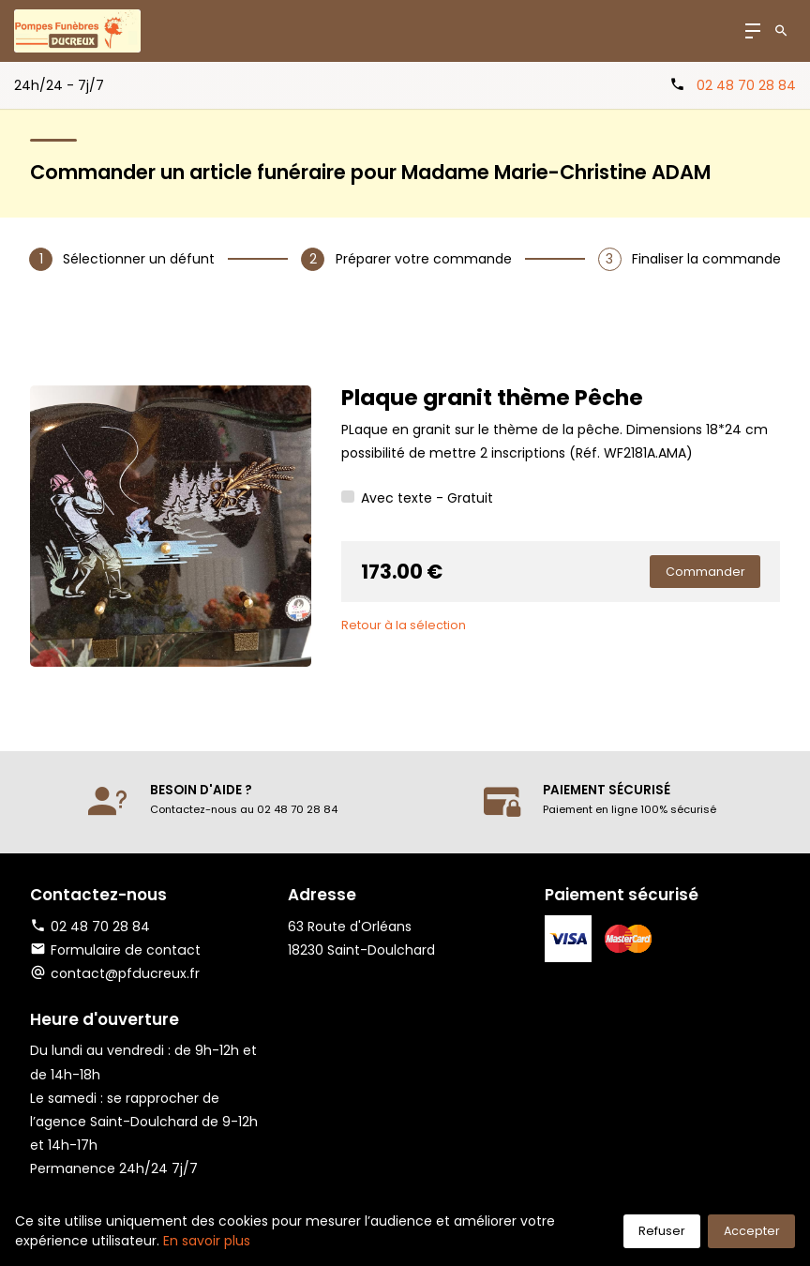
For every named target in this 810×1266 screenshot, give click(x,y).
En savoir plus (206, 1240)
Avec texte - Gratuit (427, 498)
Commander (705, 572)
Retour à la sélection (403, 625)
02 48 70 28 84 (746, 85)
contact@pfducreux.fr (124, 973)
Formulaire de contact (114, 950)
